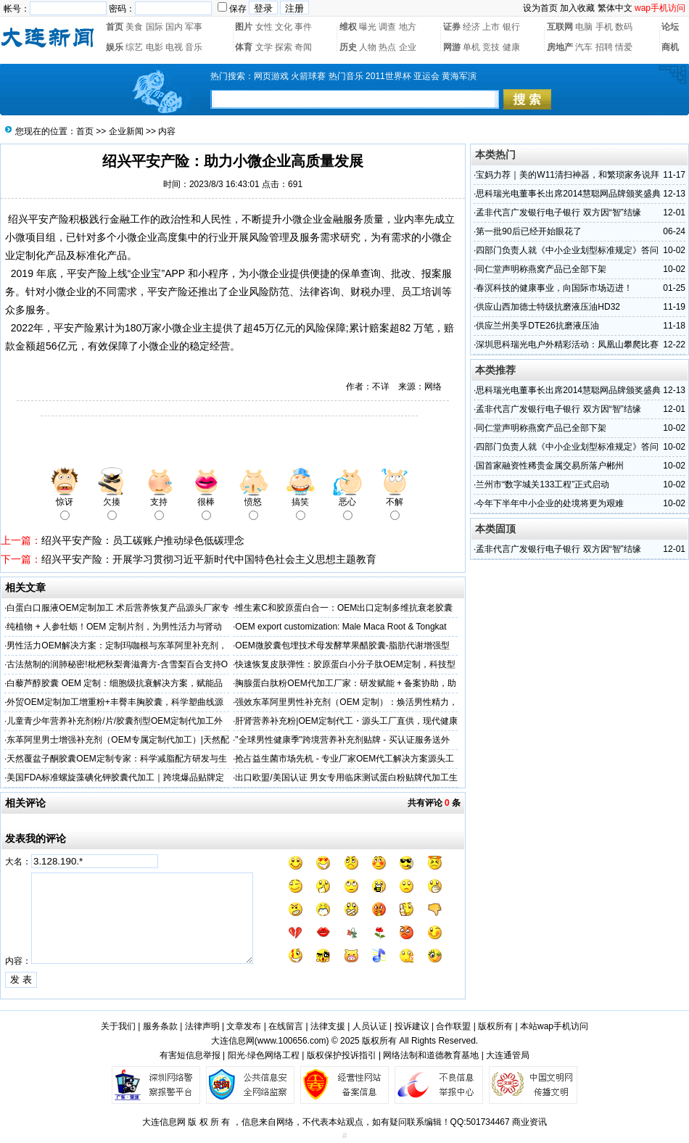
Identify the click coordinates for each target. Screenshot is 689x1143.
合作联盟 (453, 1026)
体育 (243, 47)
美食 (134, 27)
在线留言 (285, 1026)
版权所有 (495, 1026)
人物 (367, 47)
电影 (154, 47)
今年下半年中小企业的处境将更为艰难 (550, 503)
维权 (348, 27)
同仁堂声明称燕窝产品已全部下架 (541, 269)
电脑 (584, 27)
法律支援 (327, 1026)
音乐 (193, 47)
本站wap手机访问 (554, 1026)
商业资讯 (529, 1122)
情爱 (623, 47)
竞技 (491, 47)
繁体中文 (615, 8)
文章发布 (243, 1026)
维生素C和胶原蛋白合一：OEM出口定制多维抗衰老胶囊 (344, 608)
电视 (174, 47)
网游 (452, 47)
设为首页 (540, 8)
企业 (407, 47)
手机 (604, 27)
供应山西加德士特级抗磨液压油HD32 (548, 307)
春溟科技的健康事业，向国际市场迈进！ (554, 288)
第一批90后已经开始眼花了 (528, 231)
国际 (154, 27)
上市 (491, 27)
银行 (511, 27)
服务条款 (160, 1026)
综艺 (134, 47)
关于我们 (118, 1026)
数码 (623, 27)
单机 (471, 47)
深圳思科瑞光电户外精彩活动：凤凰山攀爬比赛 (567, 344)
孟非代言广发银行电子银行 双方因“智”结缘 (558, 212)
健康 (511, 47)
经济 (471, 27)
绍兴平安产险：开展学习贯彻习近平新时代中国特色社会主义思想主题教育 (208, 559)
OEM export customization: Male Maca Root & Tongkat (340, 627)
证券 (452, 27)
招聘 (604, 47)
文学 (264, 47)
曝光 (367, 27)
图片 (243, 27)
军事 (193, 27)
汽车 (584, 47)
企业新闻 (126, 131)
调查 (387, 27)
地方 (407, 27)
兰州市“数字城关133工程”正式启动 (542, 484)
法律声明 (202, 1026)
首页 (114, 27)
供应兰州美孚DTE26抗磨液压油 (537, 326)
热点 (387, 47)
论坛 (670, 27)
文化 (283, 27)
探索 (283, 47)
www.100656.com (291, 1041)
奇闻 (303, 47)
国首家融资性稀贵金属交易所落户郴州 (550, 466)
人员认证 (369, 1026)
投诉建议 (412, 1026)
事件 (303, 27)
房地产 (560, 47)
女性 (264, 27)
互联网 (560, 27)
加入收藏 (577, 8)
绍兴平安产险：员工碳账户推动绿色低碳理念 (142, 540)
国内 (174, 27)
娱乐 (114, 47)
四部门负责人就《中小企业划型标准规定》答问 (567, 250)
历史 (348, 47)
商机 (670, 47)
